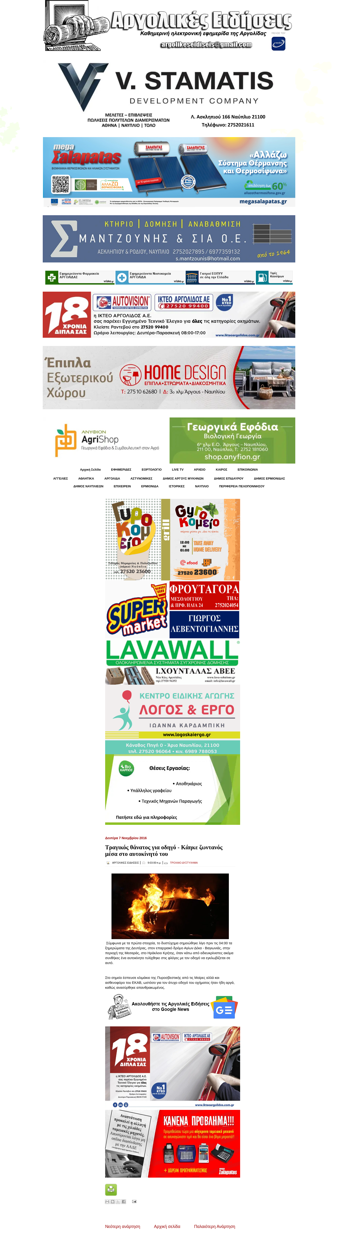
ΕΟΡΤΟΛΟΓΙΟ (152, 469)
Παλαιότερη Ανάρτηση (214, 1226)
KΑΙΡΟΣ (221, 469)
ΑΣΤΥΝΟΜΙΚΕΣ (142, 478)
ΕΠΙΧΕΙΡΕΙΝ (122, 486)
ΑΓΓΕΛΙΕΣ (60, 478)
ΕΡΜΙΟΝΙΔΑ (150, 486)
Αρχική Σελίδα (90, 469)
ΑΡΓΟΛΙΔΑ (112, 478)
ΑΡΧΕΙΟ (199, 469)
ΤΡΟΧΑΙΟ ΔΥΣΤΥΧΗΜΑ (184, 862)
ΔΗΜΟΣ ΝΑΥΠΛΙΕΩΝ (88, 486)
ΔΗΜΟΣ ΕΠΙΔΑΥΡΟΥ (228, 478)
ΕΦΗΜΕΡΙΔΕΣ (121, 469)
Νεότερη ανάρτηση (122, 1226)
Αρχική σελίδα (167, 1226)
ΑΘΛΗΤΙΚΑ (86, 478)
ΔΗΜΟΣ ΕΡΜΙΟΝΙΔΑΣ (269, 478)
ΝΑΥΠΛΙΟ (202, 486)
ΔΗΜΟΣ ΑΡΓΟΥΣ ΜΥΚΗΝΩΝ (183, 478)
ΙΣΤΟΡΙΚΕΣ (176, 486)
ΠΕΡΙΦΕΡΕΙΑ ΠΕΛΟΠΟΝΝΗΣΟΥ (242, 486)
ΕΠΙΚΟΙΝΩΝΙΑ (248, 469)
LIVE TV (178, 469)
